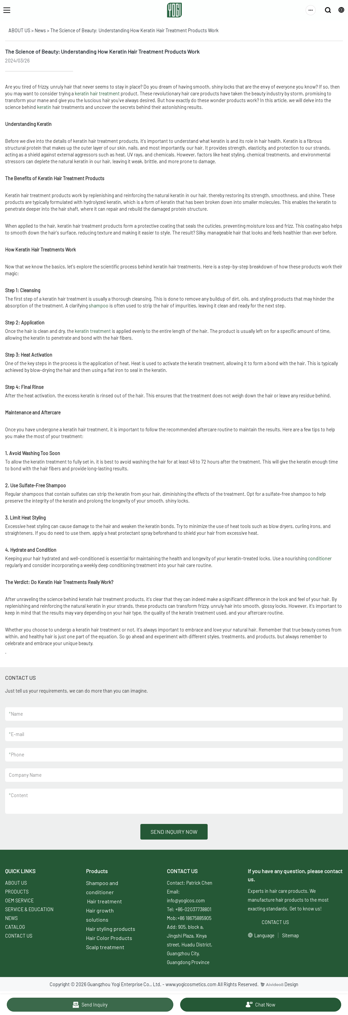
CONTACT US (18, 936)
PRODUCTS (17, 892)
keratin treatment (93, 331)
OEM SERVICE (19, 900)
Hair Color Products (109, 938)
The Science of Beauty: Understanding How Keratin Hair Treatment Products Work (134, 30)
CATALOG (15, 927)
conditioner (320, 558)
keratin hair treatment (97, 93)
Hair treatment (104, 901)
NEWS (11, 918)
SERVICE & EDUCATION (29, 909)
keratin (44, 107)
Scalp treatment (105, 947)
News (40, 30)
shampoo (98, 305)
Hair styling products (110, 928)
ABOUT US (19, 30)
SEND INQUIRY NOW (174, 831)
